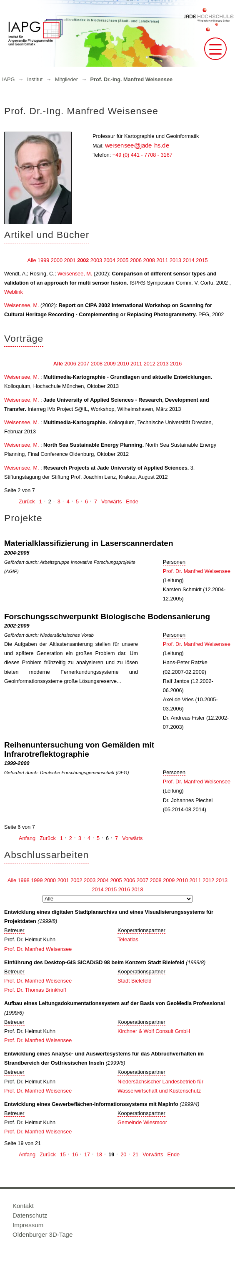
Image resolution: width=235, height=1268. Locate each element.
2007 (83, 364)
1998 (24, 880)
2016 (176, 364)
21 (135, 1155)
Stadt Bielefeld (135, 981)
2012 (149, 364)
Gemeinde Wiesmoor (142, 1122)
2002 (83, 260)
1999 (43, 260)
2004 (109, 260)
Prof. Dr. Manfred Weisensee (196, 571)
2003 (96, 260)
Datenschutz (29, 1215)
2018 (137, 890)
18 (99, 1155)
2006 (136, 260)
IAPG (8, 80)
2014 (189, 260)
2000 (56, 260)
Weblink (13, 292)
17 (87, 1155)
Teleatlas (128, 940)
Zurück (27, 502)
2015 (202, 260)
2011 (162, 260)
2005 (122, 260)
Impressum (27, 1224)
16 (75, 1155)
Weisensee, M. (75, 274)
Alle (31, 260)
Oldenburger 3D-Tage (42, 1234)
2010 (123, 364)
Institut (34, 80)
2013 (175, 260)
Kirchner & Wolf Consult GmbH (154, 1031)
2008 (149, 260)
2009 (110, 364)
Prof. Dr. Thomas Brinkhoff (35, 990)
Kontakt (23, 1205)
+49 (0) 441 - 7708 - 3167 (142, 155)
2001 (69, 260)
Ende (132, 502)
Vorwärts (111, 502)
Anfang (27, 838)
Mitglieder (66, 80)
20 (123, 1155)
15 (63, 1155)
